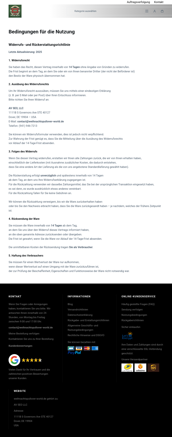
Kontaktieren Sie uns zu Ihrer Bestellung (31, 338)
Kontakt (158, 2)
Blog (70, 304)
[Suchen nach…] (69, 11)
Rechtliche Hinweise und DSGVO (86, 335)
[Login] (154, 11)
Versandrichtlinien (78, 309)
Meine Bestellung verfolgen (24, 333)
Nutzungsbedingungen (134, 314)
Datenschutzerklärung (80, 314)
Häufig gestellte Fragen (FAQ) (138, 304)
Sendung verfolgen (132, 309)
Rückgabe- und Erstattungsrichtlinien (88, 320)
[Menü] (146, 11)
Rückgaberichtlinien (132, 320)
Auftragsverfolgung (138, 2)
